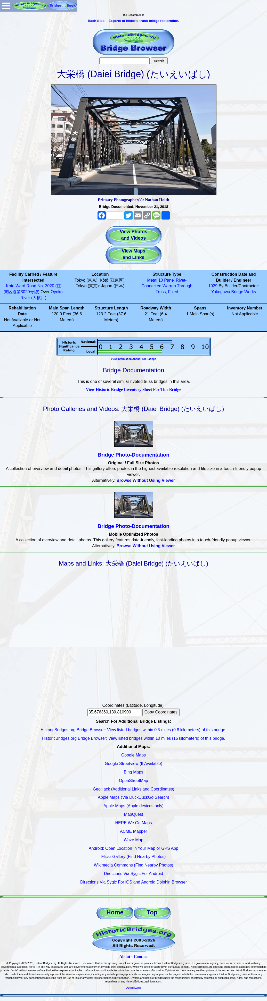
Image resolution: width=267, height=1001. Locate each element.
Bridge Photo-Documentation (133, 455)
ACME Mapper (133, 831)
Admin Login (133, 987)
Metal (152, 280)
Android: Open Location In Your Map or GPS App (133, 848)
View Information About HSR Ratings (133, 359)
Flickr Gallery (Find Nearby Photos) (133, 856)
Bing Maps (133, 772)
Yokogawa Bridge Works (233, 292)
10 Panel (166, 280)
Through (184, 286)
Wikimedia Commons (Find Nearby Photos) (133, 865)
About (124, 956)
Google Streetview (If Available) (133, 763)
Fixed (173, 292)
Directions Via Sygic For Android (133, 873)
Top (152, 912)
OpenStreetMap (133, 780)
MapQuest (133, 814)
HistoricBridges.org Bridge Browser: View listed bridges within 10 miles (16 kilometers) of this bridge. (133, 738)
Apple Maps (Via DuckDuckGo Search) (133, 797)
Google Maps (133, 755)
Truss (161, 292)
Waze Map (133, 840)
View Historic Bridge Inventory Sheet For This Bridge (133, 389)
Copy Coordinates (160, 712)
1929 (212, 286)
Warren (169, 286)
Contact (141, 956)
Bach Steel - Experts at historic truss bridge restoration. (133, 21)
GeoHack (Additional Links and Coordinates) (133, 789)
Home (115, 912)
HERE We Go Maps (133, 823)
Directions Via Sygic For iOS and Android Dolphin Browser (133, 882)
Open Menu (6, 6)
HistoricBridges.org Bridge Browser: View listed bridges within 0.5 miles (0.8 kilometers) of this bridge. (133, 730)
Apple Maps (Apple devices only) (133, 806)
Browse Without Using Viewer (146, 480)
